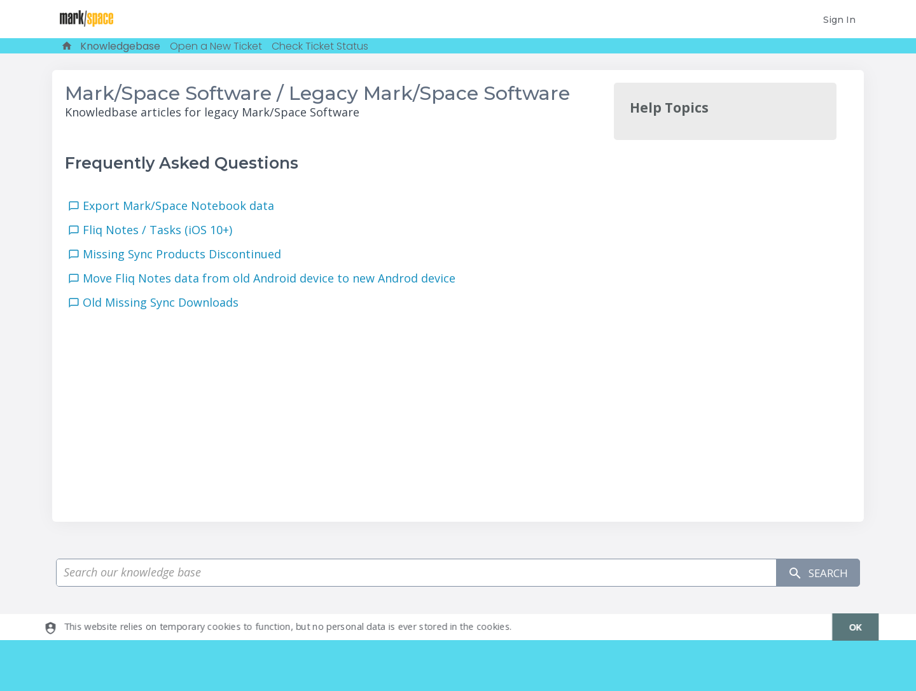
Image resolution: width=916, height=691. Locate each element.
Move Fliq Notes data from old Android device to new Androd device (272, 278)
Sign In (839, 19)
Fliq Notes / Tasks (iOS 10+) (161, 229)
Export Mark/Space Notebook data (182, 205)
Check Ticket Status (320, 46)
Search (815, 573)
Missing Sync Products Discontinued (185, 254)
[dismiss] (849, 627)
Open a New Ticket (216, 46)
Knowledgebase (120, 46)
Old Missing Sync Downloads (164, 302)
